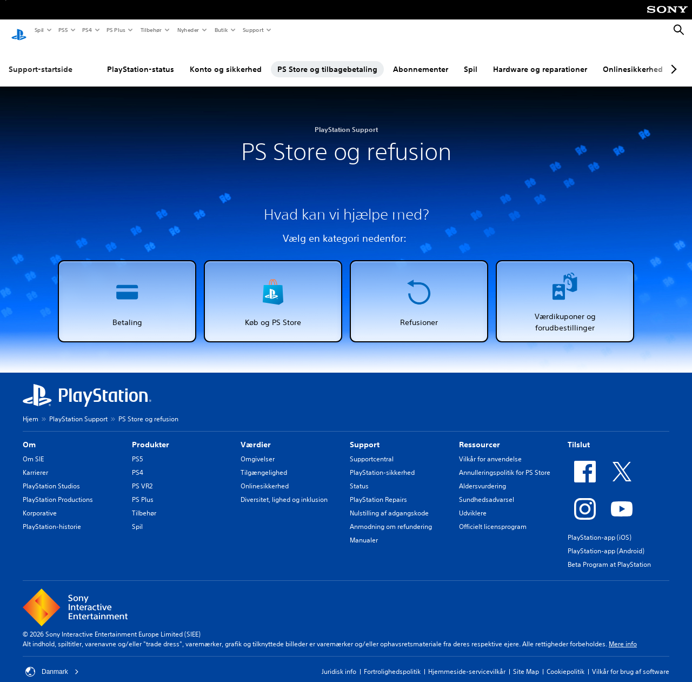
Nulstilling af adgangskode (389, 502)
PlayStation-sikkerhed (382, 462)
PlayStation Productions (58, 489)
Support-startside (40, 59)
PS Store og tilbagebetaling (327, 59)
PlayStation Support (78, 408)
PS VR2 (142, 475)
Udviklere (473, 502)
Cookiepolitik (565, 661)
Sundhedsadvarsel (486, 489)
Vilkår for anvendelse (490, 448)
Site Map (526, 661)
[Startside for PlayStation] (19, 30)
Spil (38, 30)
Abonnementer (420, 59)
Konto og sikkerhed (226, 59)
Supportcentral (372, 448)
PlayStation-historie (52, 516)
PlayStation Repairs (378, 489)
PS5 (62, 30)
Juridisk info (339, 661)
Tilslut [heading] (579, 434)
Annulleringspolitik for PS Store (504, 462)
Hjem (30, 408)
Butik (221, 30)
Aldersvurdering (482, 475)
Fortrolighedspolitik (392, 661)
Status (359, 475)
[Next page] (672, 59)
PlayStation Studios (51, 475)
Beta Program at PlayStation (609, 554)
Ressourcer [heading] (479, 434)
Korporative (40, 502)
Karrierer (35, 462)
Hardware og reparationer (540, 59)
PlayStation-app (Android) (606, 540)
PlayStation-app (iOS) (599, 527)
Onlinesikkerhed (633, 59)
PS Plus (115, 30)
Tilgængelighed (264, 462)
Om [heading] (29, 434)
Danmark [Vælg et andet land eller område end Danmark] (52, 661)
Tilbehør (151, 30)
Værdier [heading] (256, 434)
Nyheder (187, 30)
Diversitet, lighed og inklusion (284, 489)
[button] (127, 291)
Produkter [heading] (150, 434)
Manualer (364, 529)
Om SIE (33, 448)
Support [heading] (365, 434)
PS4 (86, 30)
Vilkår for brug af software (630, 661)
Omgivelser (258, 448)
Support (252, 30)
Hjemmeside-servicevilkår (466, 661)
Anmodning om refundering (391, 516)
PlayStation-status (140, 59)
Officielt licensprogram (493, 516)
